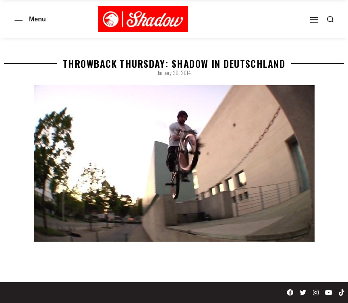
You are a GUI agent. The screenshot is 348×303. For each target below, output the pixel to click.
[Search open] (330, 19)
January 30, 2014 (174, 73)
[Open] (314, 20)
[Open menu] (18, 19)
